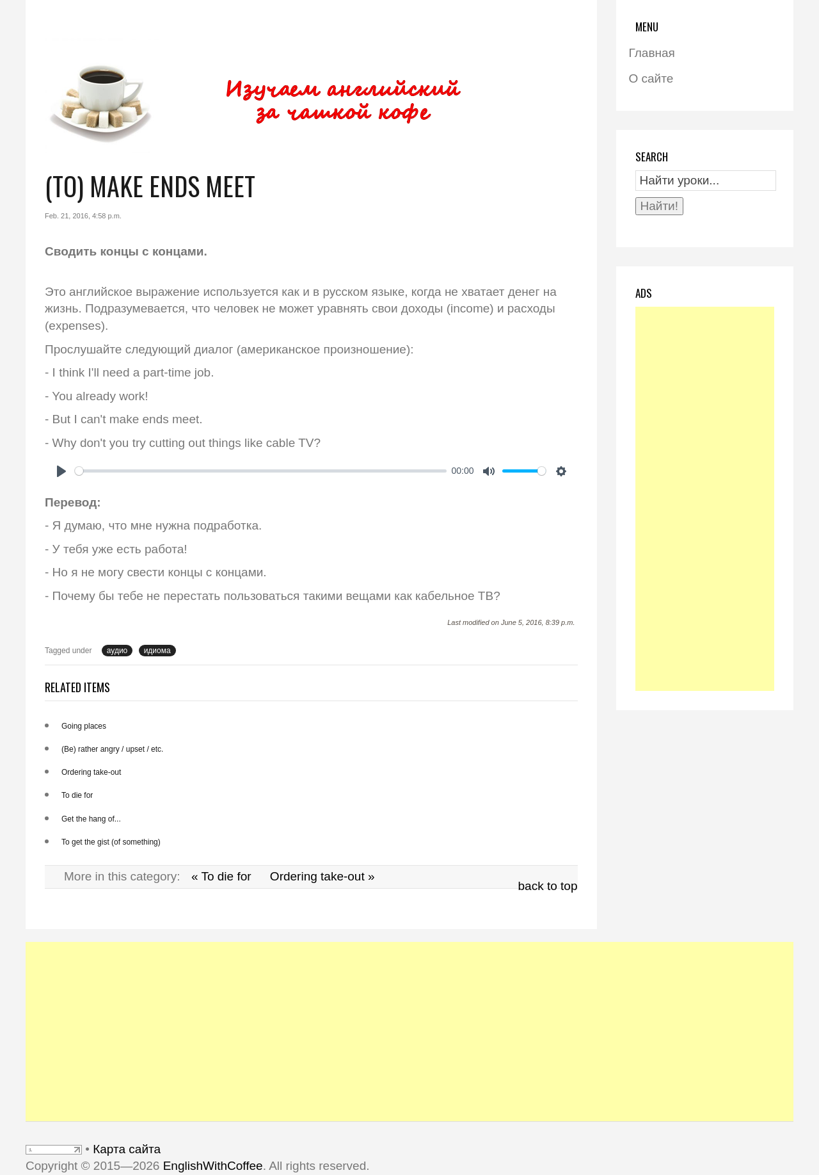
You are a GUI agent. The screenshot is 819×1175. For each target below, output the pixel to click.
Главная (652, 53)
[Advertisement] (705, 499)
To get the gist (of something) (111, 842)
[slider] (261, 471)
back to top (548, 886)
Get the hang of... (91, 818)
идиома (157, 650)
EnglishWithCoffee (213, 1165)
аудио (117, 650)
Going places (83, 726)
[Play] (61, 471)
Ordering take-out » (322, 876)
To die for (77, 795)
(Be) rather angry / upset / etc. (112, 749)
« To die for (221, 876)
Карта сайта (127, 1149)
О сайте (651, 78)
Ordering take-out (91, 772)
